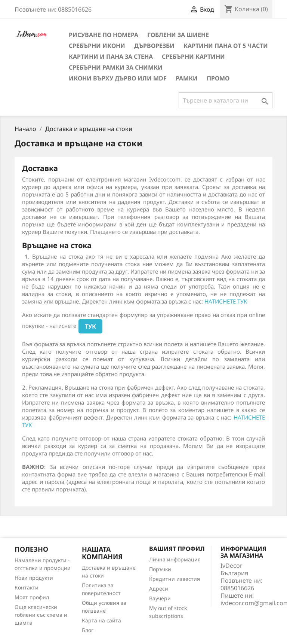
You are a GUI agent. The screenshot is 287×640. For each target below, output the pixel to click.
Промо (218, 78)
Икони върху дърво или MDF (118, 78)
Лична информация (175, 559)
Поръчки (160, 569)
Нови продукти (34, 577)
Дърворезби (154, 46)
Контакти (26, 587)
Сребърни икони (97, 46)
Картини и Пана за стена (111, 56)
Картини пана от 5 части (225, 46)
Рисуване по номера (103, 35)
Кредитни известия (174, 578)
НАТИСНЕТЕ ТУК (225, 301)
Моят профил (32, 597)
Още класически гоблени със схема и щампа (41, 614)
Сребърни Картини (193, 56)
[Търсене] (225, 100)
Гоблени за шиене (178, 35)
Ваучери (160, 598)
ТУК (90, 326)
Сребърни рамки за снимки (116, 67)
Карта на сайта (101, 620)
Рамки (187, 78)
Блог (87, 630)
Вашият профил (177, 549)
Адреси (158, 588)
